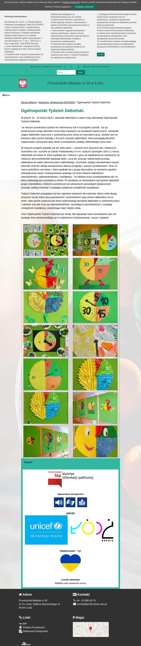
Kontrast (87, 67)
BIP (23, 623)
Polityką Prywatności (71, 2)
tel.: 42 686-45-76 (84, 600)
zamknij (100, 54)
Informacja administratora (101, 67)
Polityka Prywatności (32, 627)
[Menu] (70, 95)
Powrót (28, 462)
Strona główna (36, 67)
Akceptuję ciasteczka (84, 7)
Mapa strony (48, 67)
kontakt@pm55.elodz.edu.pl (90, 604)
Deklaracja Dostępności (33, 631)
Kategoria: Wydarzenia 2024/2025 (57, 102)
